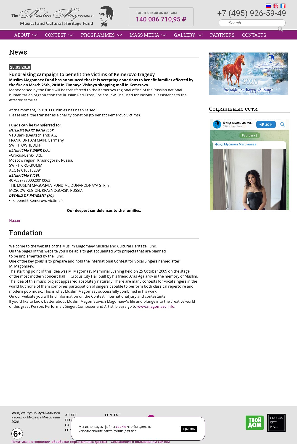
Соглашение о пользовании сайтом (140, 441)
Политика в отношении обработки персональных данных (59, 441)
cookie (121, 426)
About (25, 35)
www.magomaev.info (155, 306)
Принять (189, 429)
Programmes (101, 35)
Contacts (254, 35)
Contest (59, 35)
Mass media (148, 35)
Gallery (188, 35)
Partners (222, 35)
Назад (14, 220)
